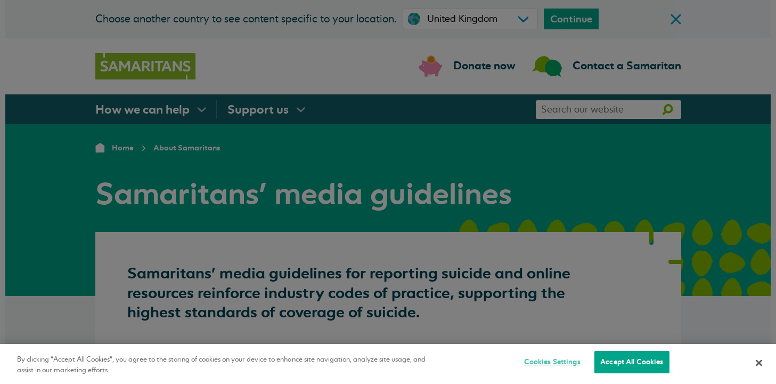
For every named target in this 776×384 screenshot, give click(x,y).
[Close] (759, 362)
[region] (388, 364)
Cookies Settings (552, 361)
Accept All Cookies (631, 361)
